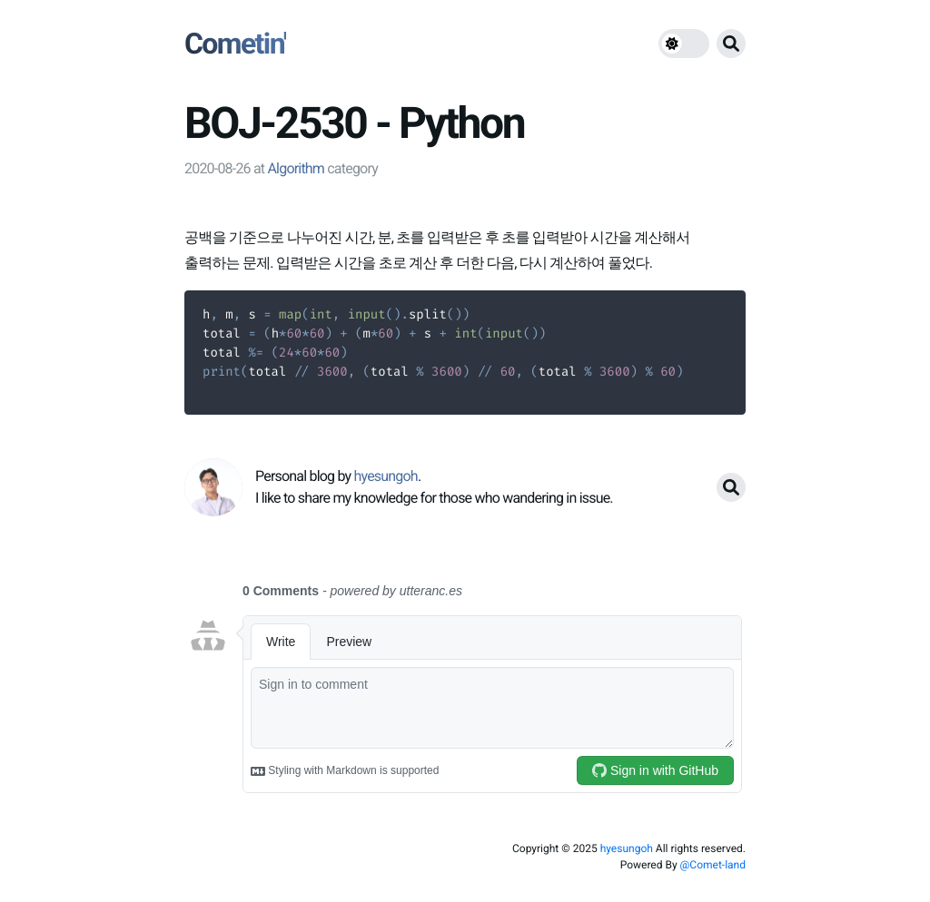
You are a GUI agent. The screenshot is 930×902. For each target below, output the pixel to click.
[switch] (683, 43)
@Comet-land (713, 864)
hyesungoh (626, 848)
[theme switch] (683, 43)
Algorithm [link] (295, 168)
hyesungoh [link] (385, 476)
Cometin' (235, 43)
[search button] (731, 43)
